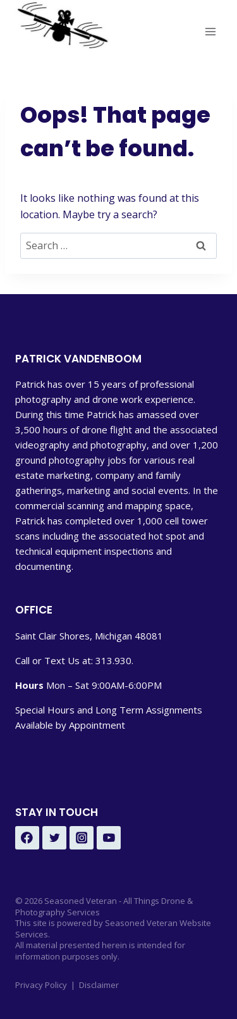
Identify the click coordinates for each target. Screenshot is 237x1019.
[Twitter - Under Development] (54, 838)
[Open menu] (210, 31)
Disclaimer (99, 985)
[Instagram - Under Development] (82, 838)
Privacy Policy (41, 985)
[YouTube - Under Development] (109, 838)
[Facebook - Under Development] (27, 838)
